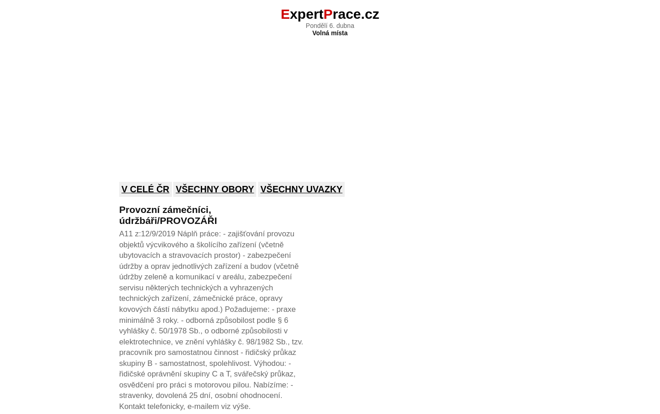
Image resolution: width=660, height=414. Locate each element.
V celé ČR (145, 189)
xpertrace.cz (329, 14)
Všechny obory (215, 189)
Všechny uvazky (301, 189)
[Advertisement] (330, 103)
